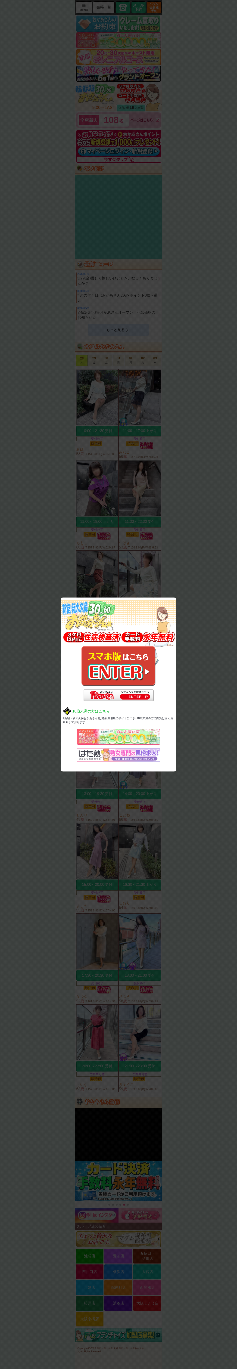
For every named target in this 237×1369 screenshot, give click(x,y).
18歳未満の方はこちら (91, 711)
